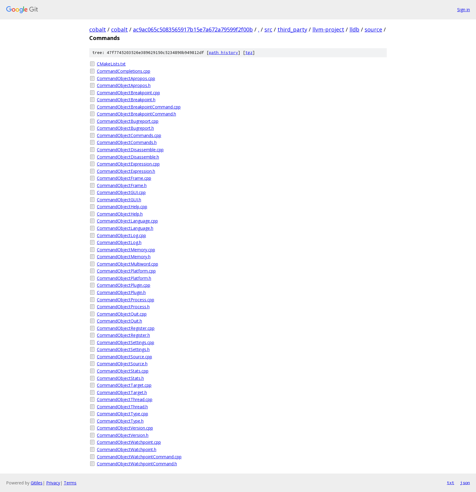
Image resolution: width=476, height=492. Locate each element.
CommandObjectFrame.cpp (124, 178)
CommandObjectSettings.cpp (125, 342)
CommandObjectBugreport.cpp (127, 121)
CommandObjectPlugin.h (121, 292)
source (373, 29)
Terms (70, 483)
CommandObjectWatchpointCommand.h (137, 464)
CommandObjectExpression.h (126, 171)
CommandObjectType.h (120, 421)
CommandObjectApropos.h (124, 85)
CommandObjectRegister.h (123, 335)
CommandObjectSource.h (122, 363)
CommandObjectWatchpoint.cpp (129, 442)
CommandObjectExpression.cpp (128, 164)
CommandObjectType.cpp (122, 414)
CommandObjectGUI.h (119, 199)
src (268, 29)
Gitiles (36, 483)
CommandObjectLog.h (119, 242)
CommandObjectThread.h (122, 407)
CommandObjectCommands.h (127, 142)
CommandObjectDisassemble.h (128, 157)
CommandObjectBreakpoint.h (126, 99)
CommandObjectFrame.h (122, 185)
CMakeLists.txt (111, 64)
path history (223, 52)
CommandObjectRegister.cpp (126, 328)
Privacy (53, 483)
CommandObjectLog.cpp (121, 235)
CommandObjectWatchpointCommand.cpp (139, 457)
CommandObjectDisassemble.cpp (130, 149)
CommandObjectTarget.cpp (124, 385)
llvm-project (328, 29)
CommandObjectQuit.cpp (122, 314)
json (465, 482)
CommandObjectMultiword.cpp (127, 264)
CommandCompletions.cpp (123, 71)
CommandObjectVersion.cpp (125, 428)
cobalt (97, 29)
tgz (249, 52)
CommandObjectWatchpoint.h (126, 449)
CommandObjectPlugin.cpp (123, 285)
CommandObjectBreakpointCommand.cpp (139, 107)
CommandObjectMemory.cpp (126, 250)
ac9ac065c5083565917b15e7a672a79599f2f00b (193, 29)
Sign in (463, 9)
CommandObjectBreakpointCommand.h (136, 114)
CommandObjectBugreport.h (125, 128)
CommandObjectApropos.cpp (126, 78)
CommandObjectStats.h (120, 378)
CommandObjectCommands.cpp (129, 135)
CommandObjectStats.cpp (122, 371)
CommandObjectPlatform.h (124, 278)
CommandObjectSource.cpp (124, 357)
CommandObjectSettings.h (123, 349)
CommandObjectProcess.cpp (125, 300)
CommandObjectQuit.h (119, 321)
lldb (354, 29)
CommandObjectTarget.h (122, 392)
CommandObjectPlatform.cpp (126, 271)
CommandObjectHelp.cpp (122, 206)
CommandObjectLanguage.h (125, 228)
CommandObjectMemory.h (124, 256)
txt (450, 482)
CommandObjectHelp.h (120, 214)
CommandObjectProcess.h (123, 307)
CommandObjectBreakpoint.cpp (128, 92)
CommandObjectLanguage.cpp (127, 221)
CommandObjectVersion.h (122, 435)
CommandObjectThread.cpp (124, 399)
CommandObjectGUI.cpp (121, 192)
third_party (292, 29)
